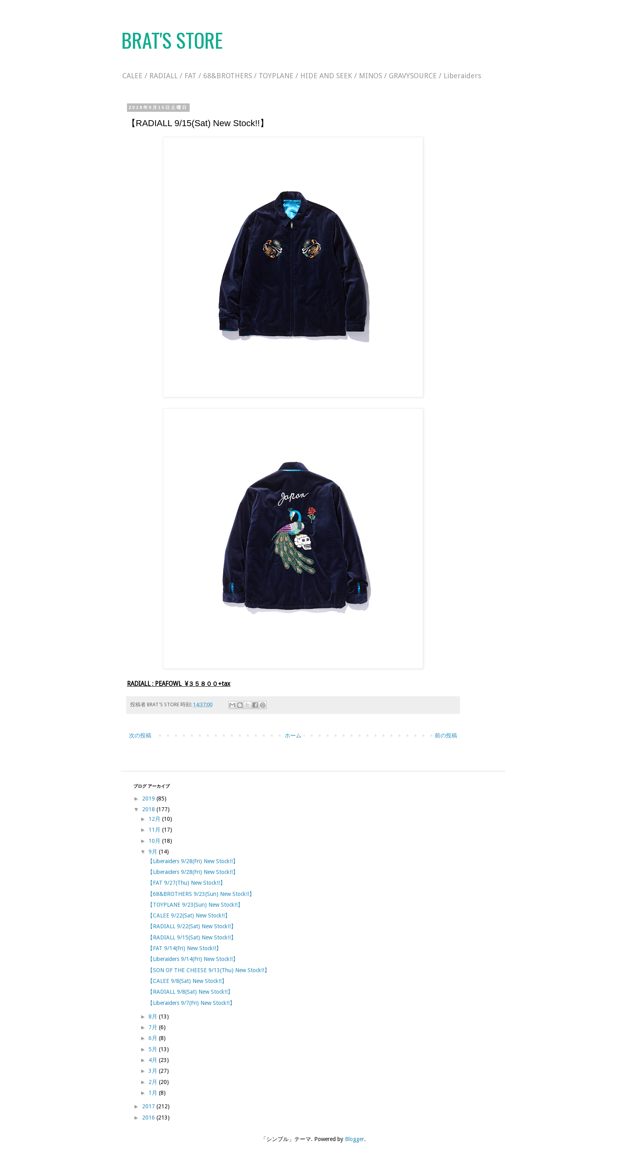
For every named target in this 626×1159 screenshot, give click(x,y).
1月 (154, 1093)
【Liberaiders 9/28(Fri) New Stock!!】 (192, 861)
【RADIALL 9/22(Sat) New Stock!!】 (191, 926)
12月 (155, 819)
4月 (154, 1060)
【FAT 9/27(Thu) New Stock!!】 (186, 883)
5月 (154, 1049)
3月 (154, 1071)
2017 (149, 1106)
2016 (149, 1117)
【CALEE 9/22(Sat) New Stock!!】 (188, 915)
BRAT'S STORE (172, 39)
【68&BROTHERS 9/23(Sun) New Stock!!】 (201, 894)
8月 (154, 1016)
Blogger (354, 1139)
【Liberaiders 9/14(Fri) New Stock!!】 (192, 959)
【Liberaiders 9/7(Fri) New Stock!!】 (191, 1003)
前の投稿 (446, 735)
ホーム (293, 735)
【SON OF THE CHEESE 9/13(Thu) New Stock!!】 (208, 970)
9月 (154, 851)
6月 (154, 1038)
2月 (154, 1082)
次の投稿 (140, 735)
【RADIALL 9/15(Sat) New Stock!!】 (191, 937)
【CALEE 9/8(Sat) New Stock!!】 (187, 981)
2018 (149, 809)
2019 (149, 798)
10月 (155, 841)
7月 (154, 1027)
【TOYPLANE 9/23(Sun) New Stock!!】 (195, 904)
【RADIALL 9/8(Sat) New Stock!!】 (190, 992)
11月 (155, 829)
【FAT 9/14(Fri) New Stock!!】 (184, 948)
